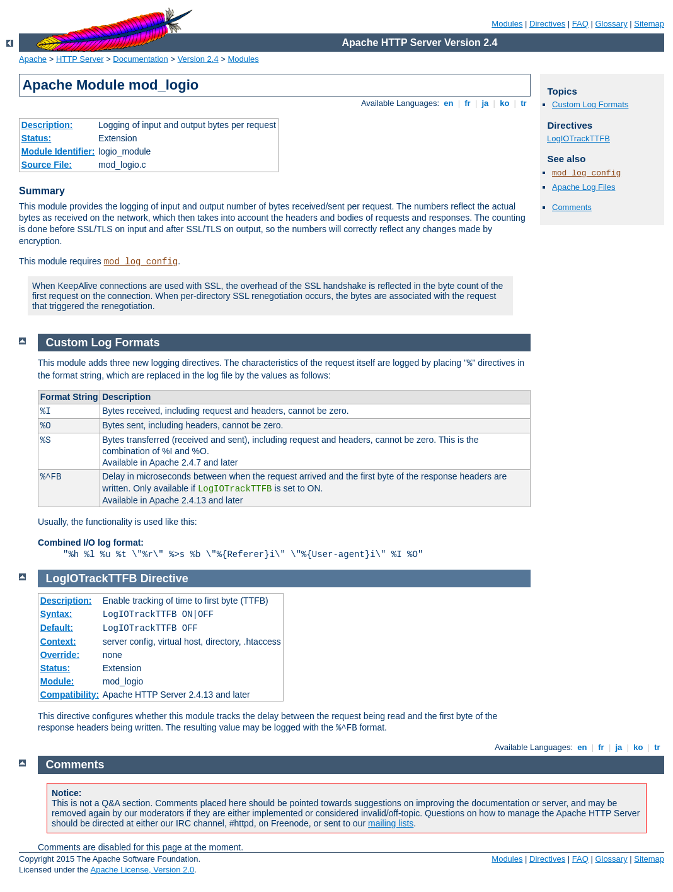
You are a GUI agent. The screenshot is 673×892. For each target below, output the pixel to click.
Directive (164, 578)
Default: (56, 628)
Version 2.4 (198, 59)
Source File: (46, 165)
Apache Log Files (583, 187)
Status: (36, 138)
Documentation (140, 59)
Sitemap (649, 23)
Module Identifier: (58, 151)
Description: (47, 125)
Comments (572, 207)
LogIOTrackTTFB (578, 138)
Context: (58, 642)
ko (505, 103)
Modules (507, 23)
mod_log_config (141, 262)
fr (468, 103)
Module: (57, 681)
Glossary (611, 23)
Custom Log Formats (590, 104)
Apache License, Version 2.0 (142, 869)
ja (485, 103)
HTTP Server (80, 59)
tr (524, 103)
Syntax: (56, 614)
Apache (33, 59)
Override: (59, 655)
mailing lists (390, 823)
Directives (547, 23)
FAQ (580, 23)
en (449, 103)
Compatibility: (69, 695)
